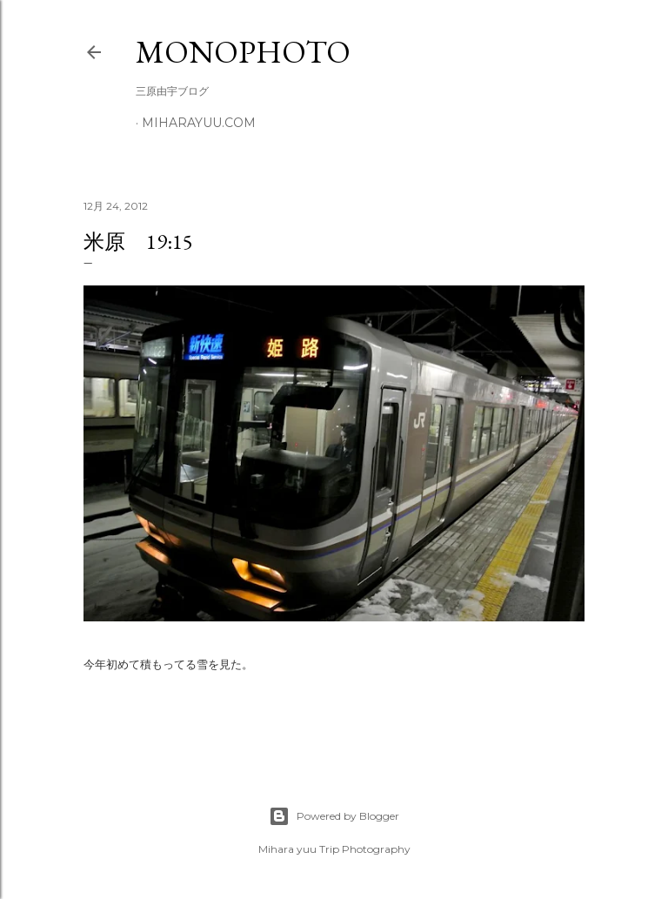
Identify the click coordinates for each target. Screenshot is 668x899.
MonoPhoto (243, 51)
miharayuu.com (199, 123)
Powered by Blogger (334, 816)
